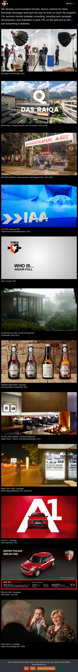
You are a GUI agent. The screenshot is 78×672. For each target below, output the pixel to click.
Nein (33, 668)
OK (26, 668)
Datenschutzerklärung (46, 668)
